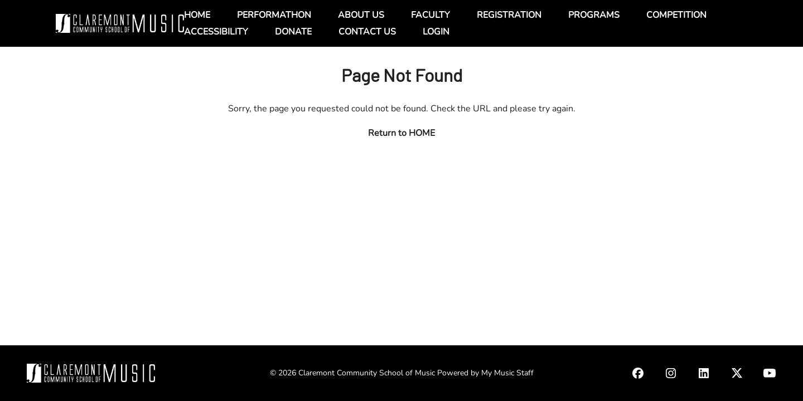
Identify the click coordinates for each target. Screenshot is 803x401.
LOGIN (436, 32)
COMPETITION (676, 15)
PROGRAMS (594, 15)
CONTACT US (367, 32)
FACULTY (430, 15)
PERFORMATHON (274, 15)
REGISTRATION (509, 15)
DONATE (293, 32)
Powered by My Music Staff (485, 373)
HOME (197, 15)
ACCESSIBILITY (216, 32)
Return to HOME (401, 133)
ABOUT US (361, 15)
